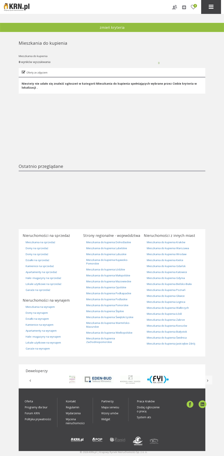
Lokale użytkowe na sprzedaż (43, 284)
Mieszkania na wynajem (40, 307)
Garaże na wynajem (38, 348)
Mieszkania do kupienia (33, 56)
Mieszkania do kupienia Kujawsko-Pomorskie (107, 261)
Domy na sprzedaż (37, 248)
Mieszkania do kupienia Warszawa (168, 248)
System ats (144, 417)
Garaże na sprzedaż (38, 290)
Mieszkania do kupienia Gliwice (166, 296)
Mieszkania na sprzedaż (40, 242)
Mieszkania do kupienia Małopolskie (108, 275)
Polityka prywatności (38, 419)
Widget (105, 419)
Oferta (29, 401)
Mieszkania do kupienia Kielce (165, 260)
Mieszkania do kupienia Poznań (166, 290)
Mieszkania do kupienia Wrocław (166, 254)
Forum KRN (32, 413)
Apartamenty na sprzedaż (41, 272)
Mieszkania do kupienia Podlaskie (106, 299)
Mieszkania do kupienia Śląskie (105, 311)
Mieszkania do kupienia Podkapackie (108, 293)
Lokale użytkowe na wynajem (43, 342)
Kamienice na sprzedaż (40, 266)
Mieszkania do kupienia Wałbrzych (168, 308)
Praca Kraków (146, 401)
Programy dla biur (36, 407)
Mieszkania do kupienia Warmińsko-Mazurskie (108, 324)
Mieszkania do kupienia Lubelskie (106, 248)
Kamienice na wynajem (39, 324)
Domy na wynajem (37, 313)
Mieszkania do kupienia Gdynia (166, 278)
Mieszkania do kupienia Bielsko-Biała (169, 284)
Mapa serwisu (110, 407)
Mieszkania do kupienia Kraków (166, 242)
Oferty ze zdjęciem (36, 72)
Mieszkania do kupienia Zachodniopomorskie (100, 340)
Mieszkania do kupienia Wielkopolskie (109, 332)
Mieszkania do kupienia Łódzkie (105, 269)
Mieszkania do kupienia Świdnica (167, 337)
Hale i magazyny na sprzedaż (43, 278)
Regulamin (72, 407)
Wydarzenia (73, 413)
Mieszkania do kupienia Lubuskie (106, 254)
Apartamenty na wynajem (41, 330)
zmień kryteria (112, 27)
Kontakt (71, 401)
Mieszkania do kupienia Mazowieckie (108, 281)
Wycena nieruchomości (75, 421)
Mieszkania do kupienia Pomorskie (107, 305)
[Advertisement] (112, 135)
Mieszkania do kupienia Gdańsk (166, 266)
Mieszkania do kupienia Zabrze (166, 319)
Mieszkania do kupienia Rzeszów (167, 325)
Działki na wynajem (37, 318)
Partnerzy (107, 401)
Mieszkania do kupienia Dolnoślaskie (108, 242)
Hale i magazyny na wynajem (43, 336)
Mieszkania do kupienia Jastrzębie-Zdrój (171, 343)
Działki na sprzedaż (37, 260)
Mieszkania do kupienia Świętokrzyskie (109, 317)
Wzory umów (109, 413)
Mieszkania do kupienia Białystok (167, 331)
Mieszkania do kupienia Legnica (166, 302)
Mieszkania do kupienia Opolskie (106, 287)
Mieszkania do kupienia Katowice (167, 272)
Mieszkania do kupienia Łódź (164, 314)
